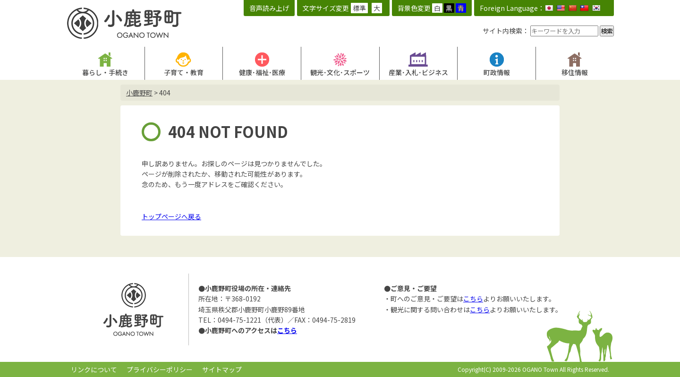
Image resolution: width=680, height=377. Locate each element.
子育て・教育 (184, 72)
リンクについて (94, 369)
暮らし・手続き (105, 72)
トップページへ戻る (171, 216)
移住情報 (574, 72)
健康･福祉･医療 (262, 72)
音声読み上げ (269, 8)
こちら (287, 330)
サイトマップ (222, 369)
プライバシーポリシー (160, 369)
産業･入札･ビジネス (418, 72)
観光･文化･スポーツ (340, 72)
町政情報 (497, 72)
